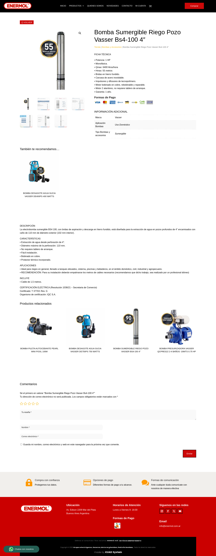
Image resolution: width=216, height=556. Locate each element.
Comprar (194, 6)
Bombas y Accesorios (111, 47)
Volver (28, 23)
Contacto (127, 6)
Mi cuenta (140, 6)
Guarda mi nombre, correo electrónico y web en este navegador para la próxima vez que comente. (71, 444)
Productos (75, 6)
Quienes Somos (95, 6)
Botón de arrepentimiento (130, 541)
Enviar (189, 453)
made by (108, 552)
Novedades (113, 6)
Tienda (97, 47)
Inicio (63, 6)
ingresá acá (112, 541)
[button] (79, 33)
